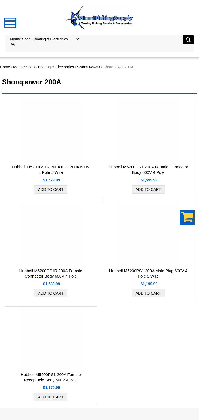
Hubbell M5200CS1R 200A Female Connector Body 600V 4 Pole (50, 273)
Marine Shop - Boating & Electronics (43, 67)
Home (5, 67)
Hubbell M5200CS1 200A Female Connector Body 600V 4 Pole (148, 170)
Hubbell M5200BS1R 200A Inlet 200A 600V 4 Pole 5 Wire (51, 170)
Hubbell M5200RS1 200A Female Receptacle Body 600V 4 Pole (51, 377)
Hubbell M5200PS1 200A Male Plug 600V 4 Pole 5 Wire (148, 273)
